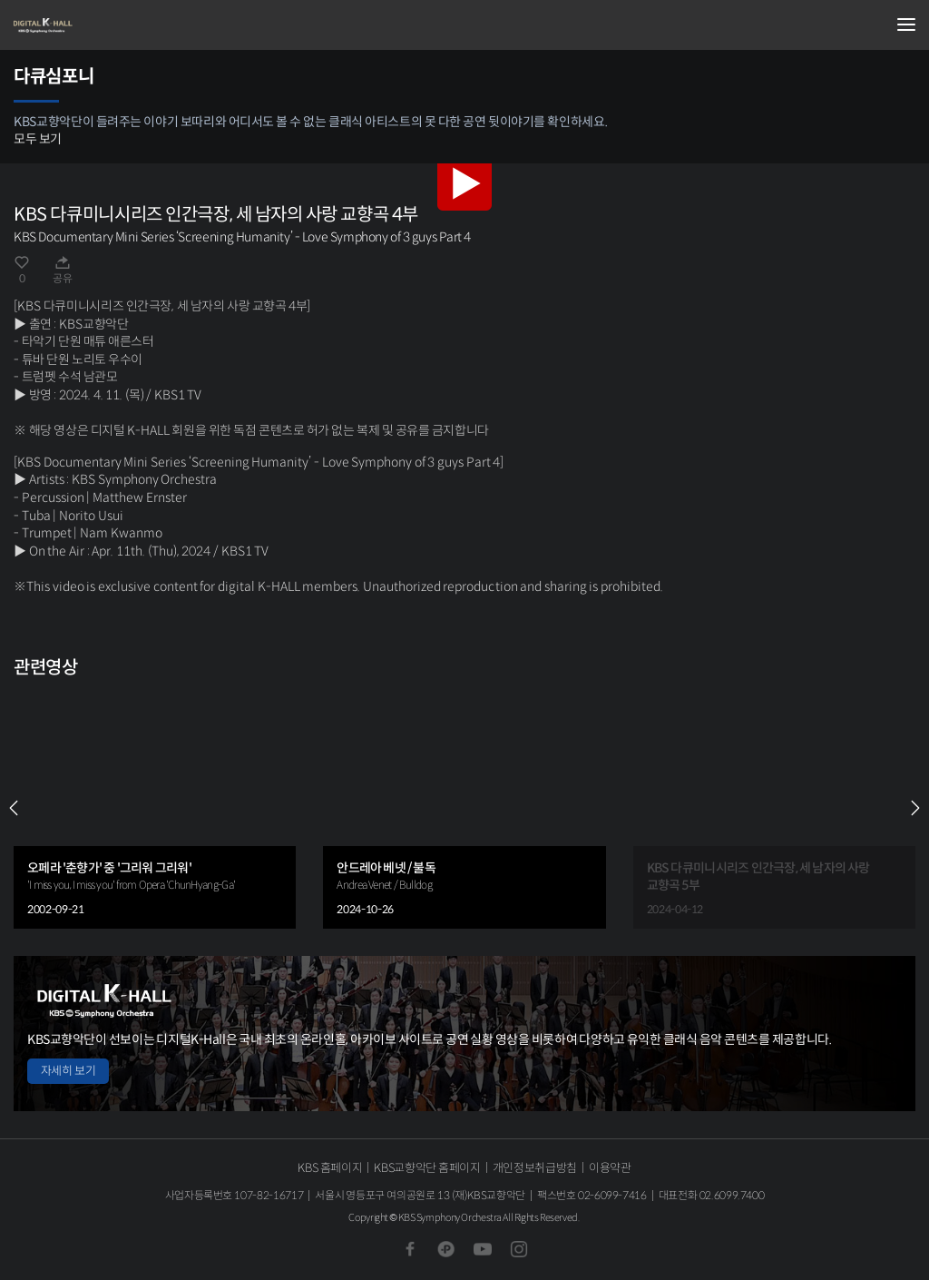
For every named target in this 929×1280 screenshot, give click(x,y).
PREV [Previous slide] (13, 808)
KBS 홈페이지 (330, 1168)
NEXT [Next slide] (915, 808)
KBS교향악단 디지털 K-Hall (104, 25)
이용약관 (610, 1168)
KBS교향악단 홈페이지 (427, 1168)
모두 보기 (38, 139)
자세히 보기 (68, 1070)
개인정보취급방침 (535, 1168)
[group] (155, 807)
